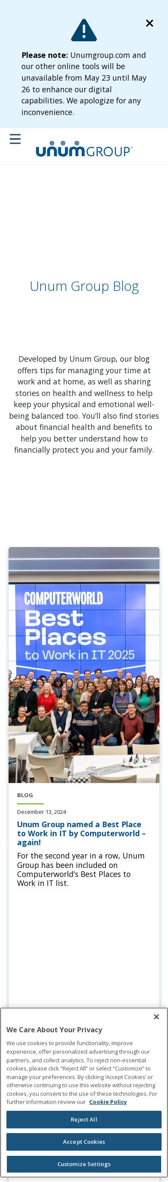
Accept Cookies (84, 1142)
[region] (84, 1092)
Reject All (84, 1119)
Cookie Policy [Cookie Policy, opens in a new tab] (108, 1102)
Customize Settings (84, 1164)
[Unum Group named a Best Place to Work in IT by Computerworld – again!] (84, 833)
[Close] (156, 1016)
